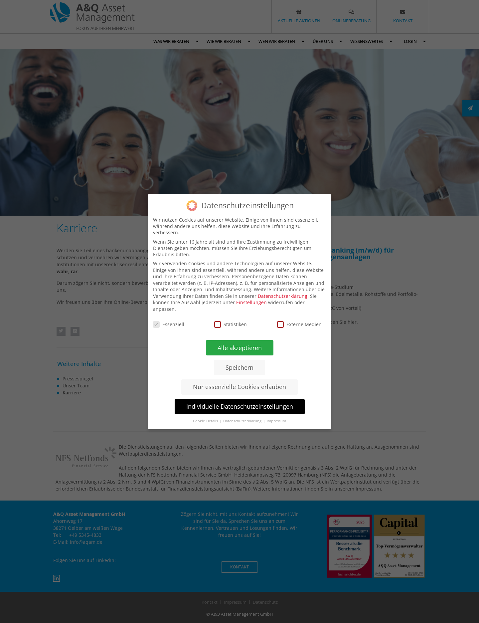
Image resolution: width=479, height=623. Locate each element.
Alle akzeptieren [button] (239, 347)
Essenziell (168, 324)
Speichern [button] (239, 367)
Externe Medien (299, 324)
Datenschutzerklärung (282, 296)
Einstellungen (251, 302)
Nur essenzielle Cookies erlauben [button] (239, 387)
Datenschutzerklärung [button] (242, 421)
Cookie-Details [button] (206, 421)
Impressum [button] (276, 421)
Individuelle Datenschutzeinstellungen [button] (239, 406)
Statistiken (230, 324)
